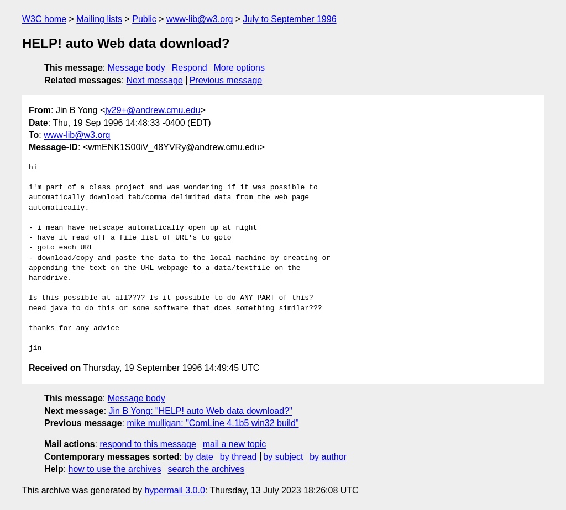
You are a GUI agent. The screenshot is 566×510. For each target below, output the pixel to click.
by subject (283, 456)
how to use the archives (115, 469)
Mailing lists (99, 19)
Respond (189, 67)
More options (239, 67)
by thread (238, 456)
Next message (155, 80)
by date (198, 456)
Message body (136, 67)
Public (144, 19)
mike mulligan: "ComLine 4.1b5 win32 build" (212, 423)
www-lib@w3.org (199, 19)
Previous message (226, 80)
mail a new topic (234, 444)
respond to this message (147, 444)
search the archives (206, 469)
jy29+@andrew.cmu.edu (152, 110)
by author (328, 456)
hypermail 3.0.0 (174, 490)
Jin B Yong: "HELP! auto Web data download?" (200, 411)
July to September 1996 (290, 19)
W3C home (44, 19)
